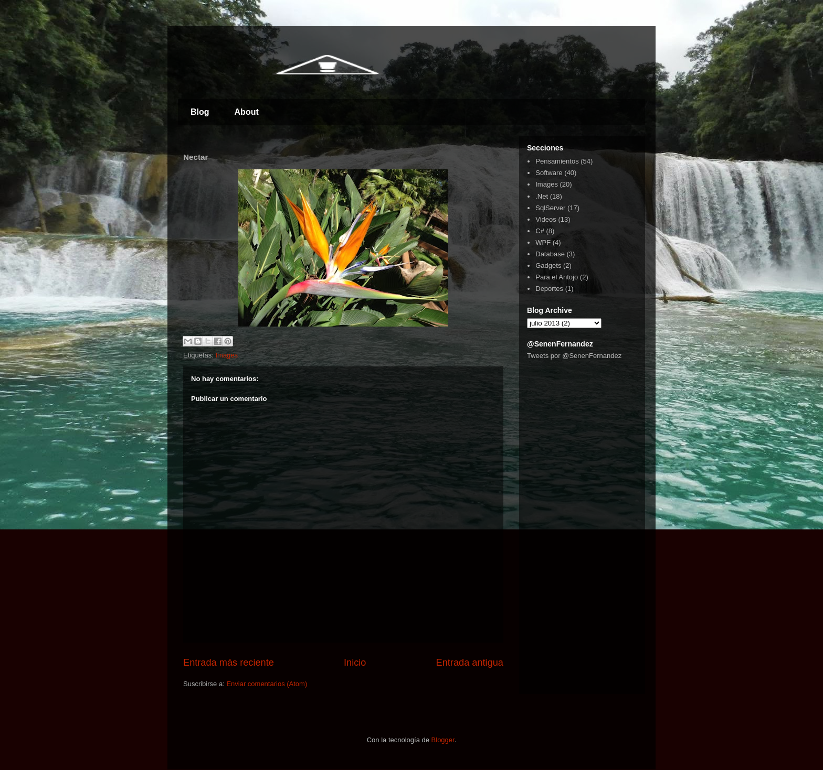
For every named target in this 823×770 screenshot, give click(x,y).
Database (550, 254)
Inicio (355, 662)
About (247, 111)
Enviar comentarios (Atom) (266, 684)
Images (226, 355)
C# (539, 231)
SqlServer (550, 208)
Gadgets (548, 265)
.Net (541, 196)
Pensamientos (556, 161)
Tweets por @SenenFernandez (574, 356)
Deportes (549, 288)
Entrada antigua (469, 662)
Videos (545, 219)
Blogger (443, 740)
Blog (200, 111)
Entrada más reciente (228, 662)
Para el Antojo (556, 277)
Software (548, 173)
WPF (543, 242)
